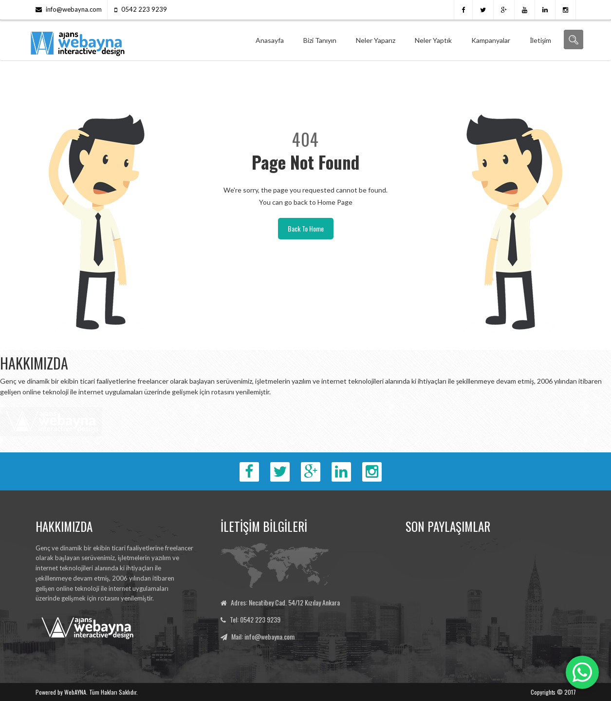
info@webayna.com (74, 9)
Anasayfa (270, 40)
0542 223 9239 (144, 9)
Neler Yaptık (433, 40)
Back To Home (306, 228)
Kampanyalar (490, 40)
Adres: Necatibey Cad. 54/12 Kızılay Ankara (285, 602)
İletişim (540, 40)
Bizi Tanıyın (319, 40)
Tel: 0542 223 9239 (255, 619)
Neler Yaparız (375, 40)
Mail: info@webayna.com (263, 636)
